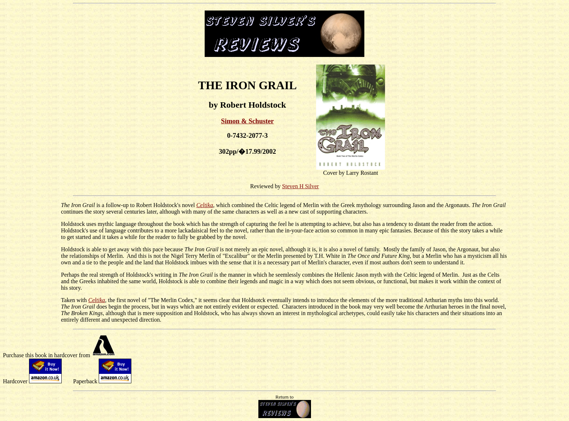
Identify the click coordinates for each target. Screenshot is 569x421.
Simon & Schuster (247, 121)
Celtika (204, 205)
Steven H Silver (300, 186)
